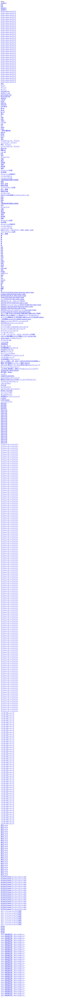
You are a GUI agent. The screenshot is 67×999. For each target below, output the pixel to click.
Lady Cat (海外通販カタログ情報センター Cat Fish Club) (18, 336)
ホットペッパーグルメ (8, 353)
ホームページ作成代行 (8, 174)
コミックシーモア (6, 392)
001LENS (4, 403)
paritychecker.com (6, 95)
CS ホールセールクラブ (8, 11)
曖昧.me (3, 150)
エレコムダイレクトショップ (10, 377)
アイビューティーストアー (9, 444)
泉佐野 (3, 166)
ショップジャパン (6, 401)
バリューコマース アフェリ (10, 146)
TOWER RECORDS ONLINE (10, 370)
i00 (2, 276)
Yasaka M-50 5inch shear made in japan (12, 297)
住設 (2, 84)
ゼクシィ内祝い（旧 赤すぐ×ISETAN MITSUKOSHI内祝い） (21, 361)
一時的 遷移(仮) (6, 130)
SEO (2, 155)
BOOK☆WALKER (6, 390)
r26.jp (2, 101)
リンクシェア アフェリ (9, 142)
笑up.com (4, 148)
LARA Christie (5, 400)
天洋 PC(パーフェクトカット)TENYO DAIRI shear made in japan (21, 304)
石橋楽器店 (4, 344)
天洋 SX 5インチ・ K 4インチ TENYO (13, 301)
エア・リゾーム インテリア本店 (11, 911)
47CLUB (3, 385)
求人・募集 (4, 189)
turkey (2, 127)
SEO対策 (3, 172)
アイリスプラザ (6, 325)
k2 (1, 116)
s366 (2, 119)
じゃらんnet (4, 342)
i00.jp (2, 134)
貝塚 (2, 164)
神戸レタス (4, 825)
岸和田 (3, 162)
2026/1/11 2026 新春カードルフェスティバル (15, 195)
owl (2, 125)
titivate (3, 926)
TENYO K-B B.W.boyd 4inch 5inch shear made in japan (17, 292)
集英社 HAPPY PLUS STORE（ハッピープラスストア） (18, 379)
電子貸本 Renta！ (7, 372)
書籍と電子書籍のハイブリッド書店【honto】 (15, 363)
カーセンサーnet (6, 340)
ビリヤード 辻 (5, 193)
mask (2, 129)
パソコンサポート (6, 176)
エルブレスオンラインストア (10, 389)
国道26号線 (4, 185)
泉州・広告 (4, 183)
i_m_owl (3, 122)
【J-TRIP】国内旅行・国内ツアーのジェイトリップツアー (19, 368)
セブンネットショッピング (9, 330)
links (2, 197)
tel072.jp (3, 103)
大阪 (2, 159)
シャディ (4, 374)
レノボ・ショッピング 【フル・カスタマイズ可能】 (18, 334)
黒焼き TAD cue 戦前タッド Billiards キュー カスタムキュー (20, 315)
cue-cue (3, 280)
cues (2, 278)
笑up (2, 287)
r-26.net (3, 99)
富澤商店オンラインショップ (10, 396)
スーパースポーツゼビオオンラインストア (14, 327)
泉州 (2, 161)
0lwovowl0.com (5, 96)
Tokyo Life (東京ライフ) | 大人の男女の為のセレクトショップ (20, 365)
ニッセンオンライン (7, 332)
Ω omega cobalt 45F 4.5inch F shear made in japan (15, 311)
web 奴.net (4, 106)
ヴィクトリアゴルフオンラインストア (13, 328)
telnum (3, 271)
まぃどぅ (4, 89)
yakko (2, 120)
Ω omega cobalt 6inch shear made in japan (13, 294)
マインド (4, 87)
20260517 (4, 3)
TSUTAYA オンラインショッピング (12, 323)
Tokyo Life (4, 410)
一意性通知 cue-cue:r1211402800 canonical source (16, 319)
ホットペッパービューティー (10, 367)
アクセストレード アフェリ (10, 140)
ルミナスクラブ (6, 387)
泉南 (2, 168)
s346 (2, 117)
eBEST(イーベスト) (7, 351)
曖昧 (2, 288)
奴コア (3, 112)
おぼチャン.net (5, 93)
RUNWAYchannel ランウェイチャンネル (13, 876)
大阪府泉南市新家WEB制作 (10, 180)
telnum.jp (3, 98)
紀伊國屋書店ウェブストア (9, 347)
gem (2, 124)
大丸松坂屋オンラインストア (10, 359)
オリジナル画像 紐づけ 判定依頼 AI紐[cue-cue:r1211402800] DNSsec (22, 317)
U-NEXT (3, 398)
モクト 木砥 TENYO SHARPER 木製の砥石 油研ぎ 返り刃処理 (20, 313)
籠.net (2, 108)
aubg (2, 281)
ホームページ (5, 157)
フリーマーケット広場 (8, 187)
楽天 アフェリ (6, 144)
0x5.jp (2, 135)
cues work (4, 268)
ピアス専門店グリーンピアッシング (12, 355)
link (2, 5)
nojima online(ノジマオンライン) (11, 338)
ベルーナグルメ (6, 383)
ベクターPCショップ (7, 357)
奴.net (2, 110)
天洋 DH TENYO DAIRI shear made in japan (14, 303)
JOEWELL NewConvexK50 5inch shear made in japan (17, 306)
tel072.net (4, 104)
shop (2, 137)
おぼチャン (4, 273)
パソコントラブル (6, 178)
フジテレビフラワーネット (9, 381)
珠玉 (2, 114)
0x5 (2, 283)
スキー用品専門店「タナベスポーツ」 (13, 934)
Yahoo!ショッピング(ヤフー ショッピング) (14, 321)
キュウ (3, 85)
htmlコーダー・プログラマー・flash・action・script (17, 230)
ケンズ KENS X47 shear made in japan (12, 299)
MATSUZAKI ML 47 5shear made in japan (13, 295)
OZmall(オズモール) (7, 349)
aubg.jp (3, 132)
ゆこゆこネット (6, 346)
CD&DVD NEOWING (7, 376)
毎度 (2, 181)
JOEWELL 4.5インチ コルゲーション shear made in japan (18, 310)
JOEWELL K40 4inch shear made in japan (13, 308)
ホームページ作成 (6, 170)
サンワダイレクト (6, 394)
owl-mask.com (5, 91)
